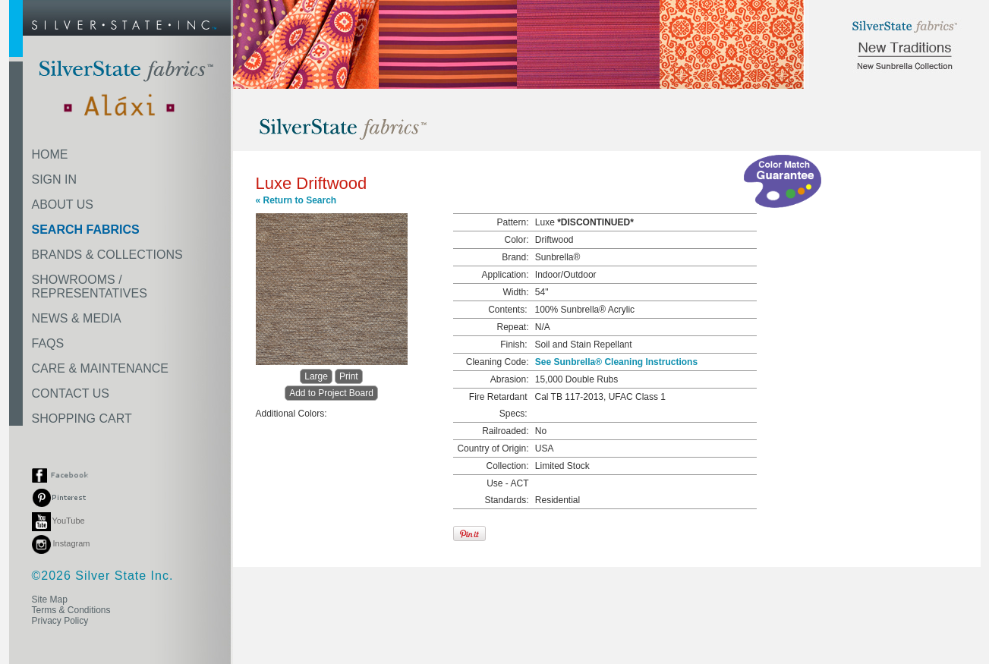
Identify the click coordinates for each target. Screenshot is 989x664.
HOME (50, 154)
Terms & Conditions (71, 610)
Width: (515, 292)
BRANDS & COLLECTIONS (107, 254)
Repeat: (512, 327)
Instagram (61, 543)
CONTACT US (71, 393)
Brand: (515, 257)
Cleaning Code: (497, 362)
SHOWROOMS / (89, 286)
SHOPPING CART (82, 418)
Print (348, 376)
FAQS (48, 343)
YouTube (58, 520)
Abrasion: (509, 379)
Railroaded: (505, 431)
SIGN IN (54, 179)
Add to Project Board (331, 393)
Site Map (50, 599)
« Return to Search (296, 200)
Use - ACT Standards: (506, 491)
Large (316, 376)
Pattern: (512, 222)
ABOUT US (63, 204)
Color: (516, 239)
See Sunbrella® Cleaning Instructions (616, 362)
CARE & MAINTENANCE (100, 368)
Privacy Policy (60, 620)
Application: (504, 274)
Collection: (507, 466)
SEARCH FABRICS (86, 229)
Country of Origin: (492, 448)
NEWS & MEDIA (76, 318)
